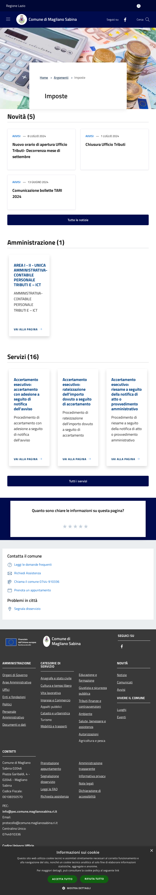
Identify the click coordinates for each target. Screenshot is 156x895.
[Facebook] (123, 19)
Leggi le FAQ (49, 789)
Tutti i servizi (78, 481)
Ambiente (85, 713)
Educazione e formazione (88, 677)
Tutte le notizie (78, 219)
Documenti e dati (14, 724)
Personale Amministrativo (13, 714)
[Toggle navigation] (8, 19)
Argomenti (61, 77)
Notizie (122, 674)
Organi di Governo (14, 674)
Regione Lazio (15, 5)
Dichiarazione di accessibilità (90, 793)
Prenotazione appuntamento (51, 766)
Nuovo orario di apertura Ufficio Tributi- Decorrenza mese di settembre (39, 150)
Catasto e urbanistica (55, 713)
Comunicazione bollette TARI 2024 (37, 193)
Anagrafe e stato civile (56, 678)
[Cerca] (147, 19)
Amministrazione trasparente (90, 766)
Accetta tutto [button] (62, 879)
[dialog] (78, 870)
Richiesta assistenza (55, 796)
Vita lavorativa (51, 692)
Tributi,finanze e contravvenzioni (90, 703)
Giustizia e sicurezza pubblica (93, 690)
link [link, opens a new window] (117, 870)
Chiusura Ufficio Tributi (105, 144)
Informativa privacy (92, 776)
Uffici (6, 689)
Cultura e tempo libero (56, 685)
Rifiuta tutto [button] (94, 879)
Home (44, 77)
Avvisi (16, 136)
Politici (7, 704)
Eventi (121, 717)
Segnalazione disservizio (50, 779)
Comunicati (125, 682)
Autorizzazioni (89, 734)
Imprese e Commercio (55, 700)
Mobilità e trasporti (54, 726)
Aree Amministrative (16, 682)
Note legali (86, 783)
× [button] (151, 850)
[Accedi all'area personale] (138, 6)
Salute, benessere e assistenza (92, 724)
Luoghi (121, 709)
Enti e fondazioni (14, 696)
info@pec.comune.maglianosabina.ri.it (29, 811)
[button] (78, 888)
